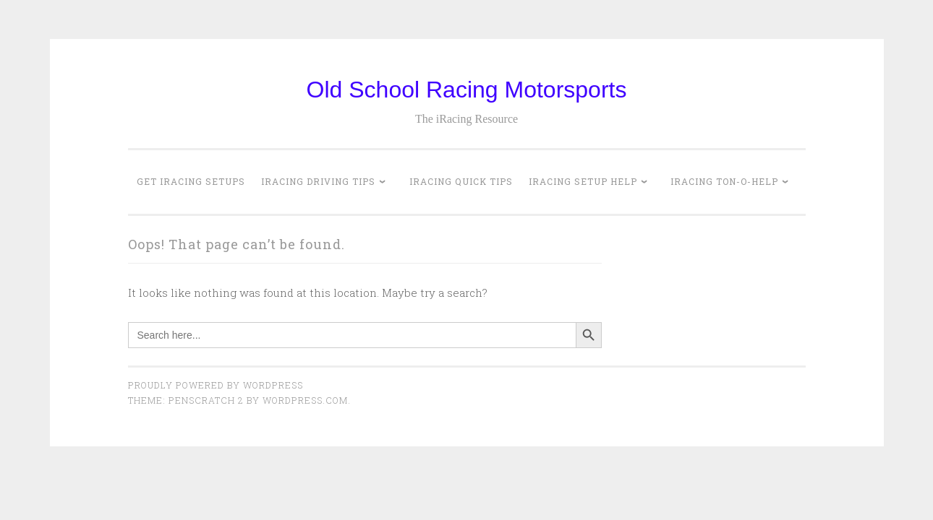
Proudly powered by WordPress (215, 385)
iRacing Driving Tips (318, 181)
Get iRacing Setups (191, 181)
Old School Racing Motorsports (467, 89)
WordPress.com (305, 400)
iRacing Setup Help (583, 181)
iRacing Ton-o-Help (724, 181)
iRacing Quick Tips (461, 181)
